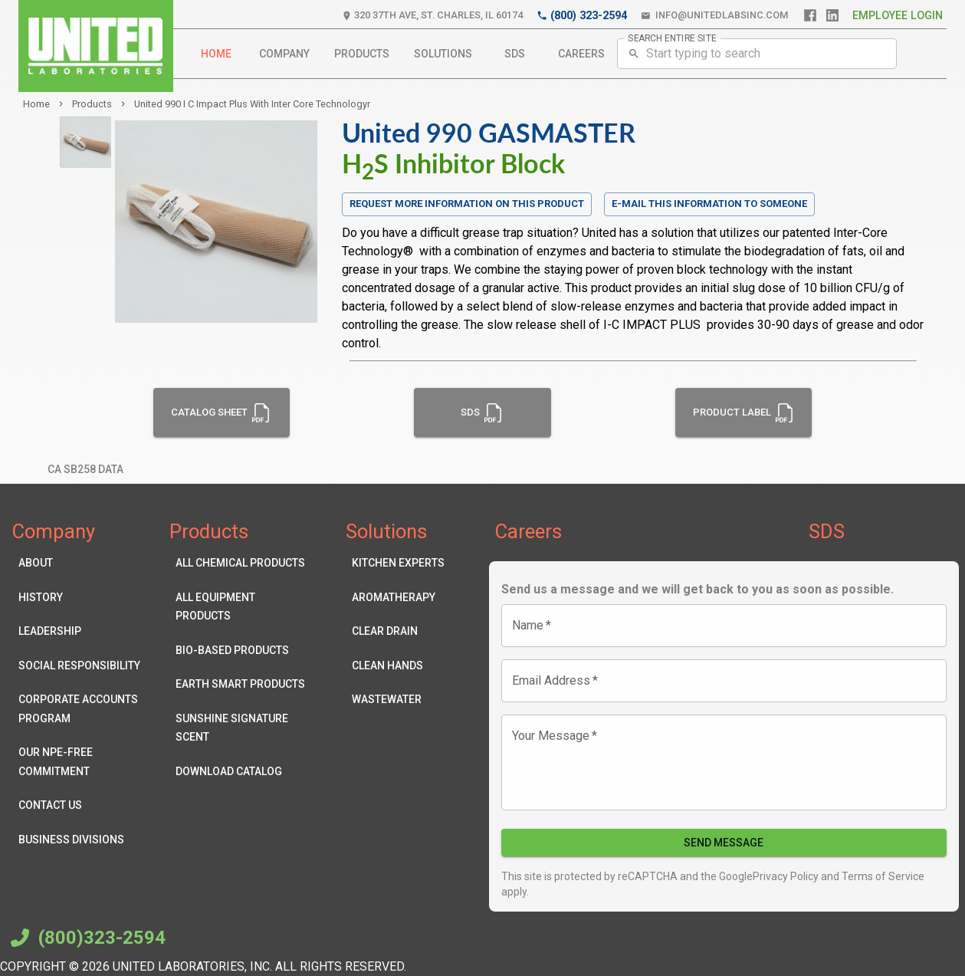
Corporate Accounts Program (84, 708)
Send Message (724, 843)
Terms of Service (881, 876)
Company (284, 54)
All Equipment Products (241, 606)
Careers (581, 54)
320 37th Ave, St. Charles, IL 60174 (432, 15)
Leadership (84, 631)
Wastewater (398, 699)
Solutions (443, 54)
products (92, 104)
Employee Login (897, 15)
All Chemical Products (241, 563)
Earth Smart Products (241, 684)
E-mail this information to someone (709, 203)
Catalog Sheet (221, 412)
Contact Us (84, 805)
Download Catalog (241, 771)
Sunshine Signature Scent (241, 728)
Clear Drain (398, 631)
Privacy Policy (786, 876)
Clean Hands (398, 666)
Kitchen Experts (398, 563)
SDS (515, 54)
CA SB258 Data (85, 469)
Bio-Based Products (241, 650)
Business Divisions (84, 840)
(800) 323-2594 (582, 15)
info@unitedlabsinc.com (714, 15)
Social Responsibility (84, 666)
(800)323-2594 (86, 938)
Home (216, 54)
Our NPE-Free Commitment (84, 761)
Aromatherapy (398, 597)
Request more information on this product (467, 204)
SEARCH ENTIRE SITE (672, 37)
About (84, 563)
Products (362, 54)
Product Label (743, 412)
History (84, 597)
